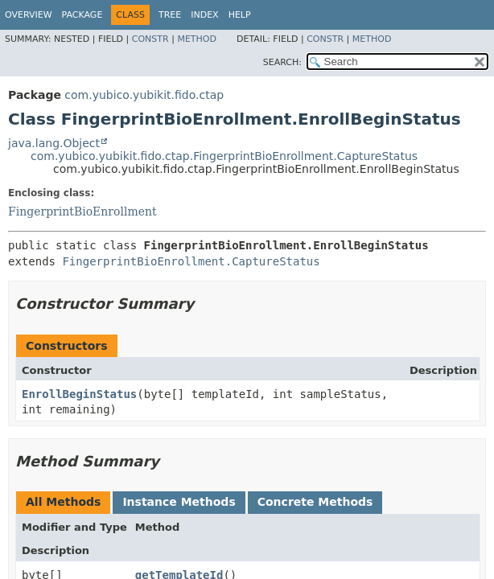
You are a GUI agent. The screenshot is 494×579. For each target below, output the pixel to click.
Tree (169, 15)
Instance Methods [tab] (178, 501)
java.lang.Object (54, 143)
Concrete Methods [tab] (315, 501)
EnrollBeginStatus (79, 394)
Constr (150, 39)
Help (239, 15)
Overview (28, 15)
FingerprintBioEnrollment (82, 211)
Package (82, 15)
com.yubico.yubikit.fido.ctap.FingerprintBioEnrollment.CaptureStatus (224, 156)
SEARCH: (282, 62)
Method (196, 39)
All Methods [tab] (63, 501)
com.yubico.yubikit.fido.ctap (144, 94)
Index (204, 15)
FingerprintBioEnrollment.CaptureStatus (190, 261)
